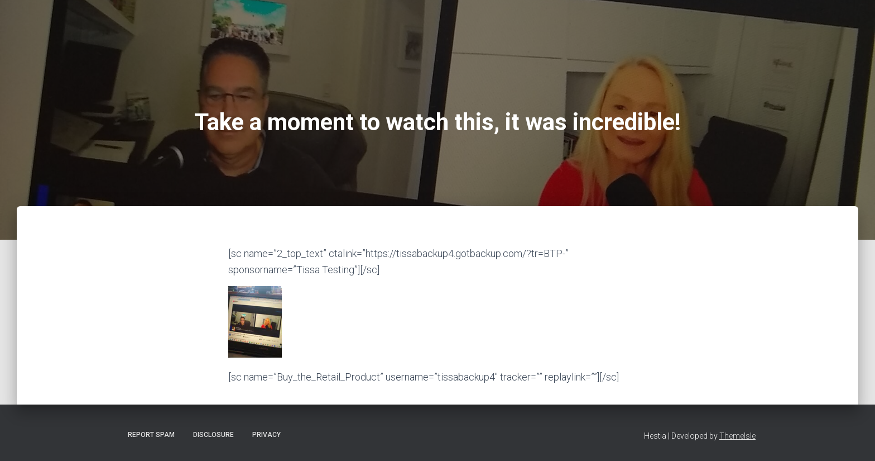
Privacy (266, 435)
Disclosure (213, 435)
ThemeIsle (737, 435)
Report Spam (151, 435)
